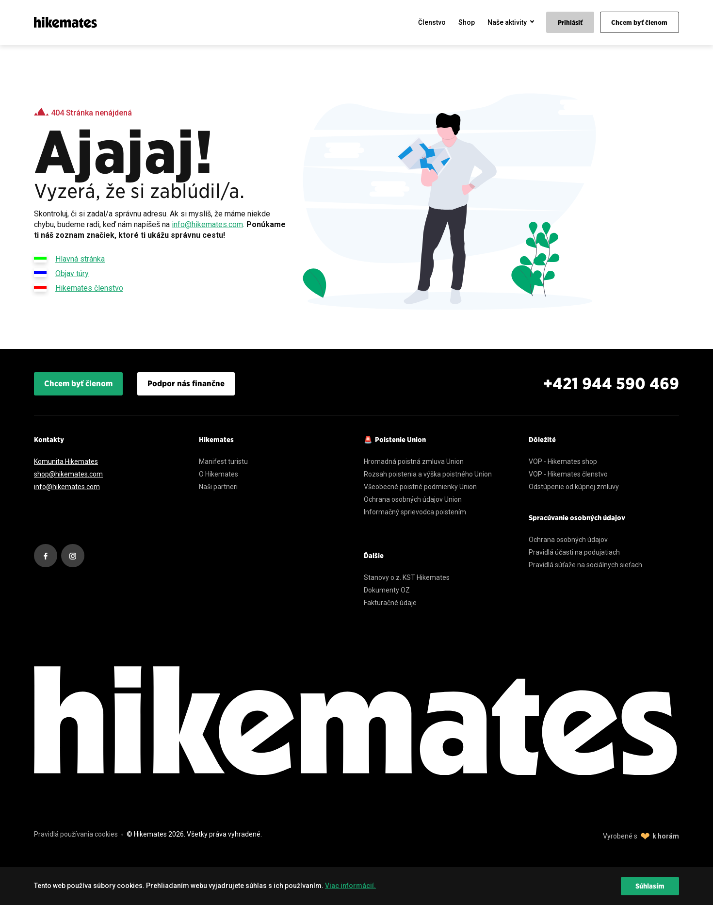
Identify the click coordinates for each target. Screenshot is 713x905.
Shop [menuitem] (466, 22)
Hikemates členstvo (78, 287)
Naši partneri (218, 487)
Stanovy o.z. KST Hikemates (407, 577)
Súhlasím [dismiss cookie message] (649, 886)
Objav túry (61, 272)
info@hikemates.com (207, 224)
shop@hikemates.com (68, 474)
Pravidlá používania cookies (76, 834)
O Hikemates (218, 474)
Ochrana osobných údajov (568, 539)
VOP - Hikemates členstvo (568, 474)
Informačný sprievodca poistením (415, 512)
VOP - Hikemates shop (563, 461)
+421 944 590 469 (611, 383)
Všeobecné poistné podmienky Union (420, 487)
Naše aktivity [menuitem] (507, 22)
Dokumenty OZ (387, 590)
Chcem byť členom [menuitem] (639, 22)
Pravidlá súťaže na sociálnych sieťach (585, 565)
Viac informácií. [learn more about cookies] (350, 885)
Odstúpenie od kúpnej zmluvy (574, 487)
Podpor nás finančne (186, 383)
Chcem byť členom (78, 383)
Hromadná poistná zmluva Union (414, 461)
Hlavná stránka (69, 258)
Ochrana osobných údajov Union (413, 499)
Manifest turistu (223, 461)
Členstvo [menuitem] (432, 22)
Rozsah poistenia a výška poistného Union (428, 474)
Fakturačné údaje (390, 603)
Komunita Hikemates (66, 461)
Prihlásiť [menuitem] (570, 22)
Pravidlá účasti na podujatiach (574, 552)
